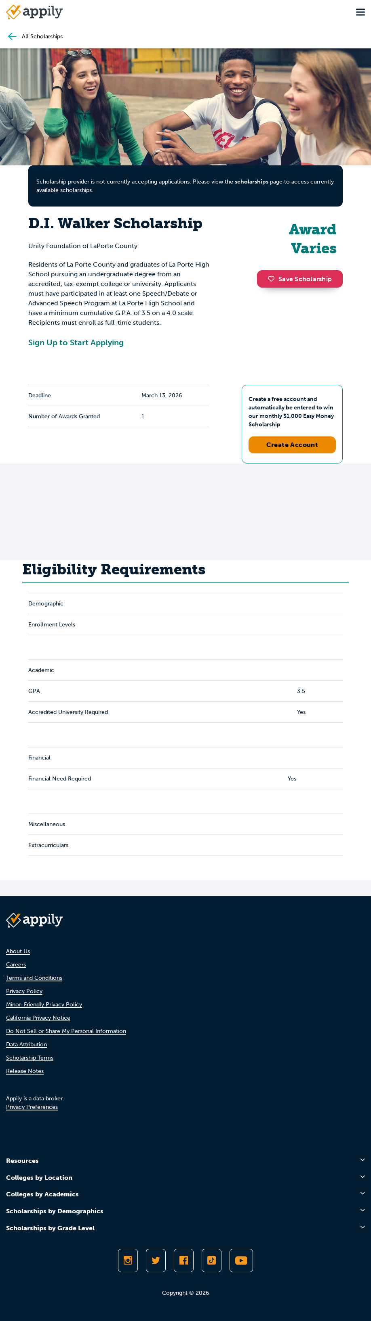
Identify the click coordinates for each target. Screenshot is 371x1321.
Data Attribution (26, 1044)
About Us (18, 951)
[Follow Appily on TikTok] (211, 1260)
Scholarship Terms (29, 1057)
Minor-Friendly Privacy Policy (44, 1004)
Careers (16, 964)
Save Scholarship (300, 279)
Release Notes (25, 1071)
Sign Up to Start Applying (76, 342)
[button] (273, 278)
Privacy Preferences (32, 1107)
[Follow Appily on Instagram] (128, 1260)
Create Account (292, 445)
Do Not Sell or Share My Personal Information (66, 1031)
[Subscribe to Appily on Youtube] (241, 1260)
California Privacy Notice (38, 1017)
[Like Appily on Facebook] (184, 1260)
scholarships (251, 181)
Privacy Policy (24, 991)
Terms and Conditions (34, 978)
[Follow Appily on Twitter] (156, 1260)
